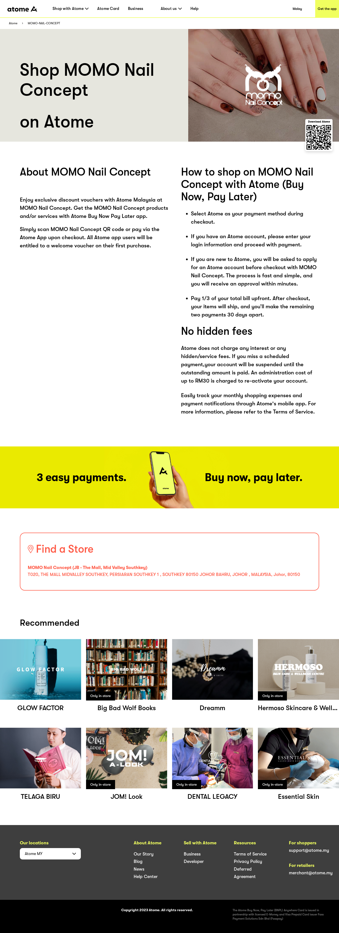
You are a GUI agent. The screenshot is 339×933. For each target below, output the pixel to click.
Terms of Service (250, 854)
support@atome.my (309, 850)
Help (194, 8)
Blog (138, 861)
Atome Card (108, 8)
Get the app (327, 9)
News (139, 869)
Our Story (144, 854)
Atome (13, 23)
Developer (194, 861)
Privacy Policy (248, 861)
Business (135, 8)
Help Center (146, 876)
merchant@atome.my (311, 872)
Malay (297, 9)
